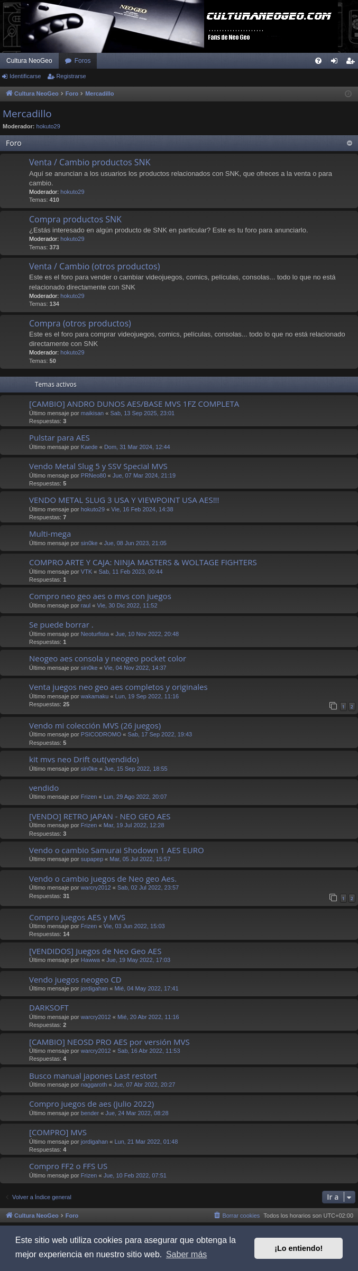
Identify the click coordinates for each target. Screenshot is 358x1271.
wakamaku (95, 696)
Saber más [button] (186, 1254)
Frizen (89, 796)
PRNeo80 (93, 475)
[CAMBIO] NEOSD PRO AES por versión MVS (109, 1041)
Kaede (89, 447)
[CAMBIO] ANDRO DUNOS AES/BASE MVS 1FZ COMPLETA (134, 403)
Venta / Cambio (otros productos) (94, 266)
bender (90, 1113)
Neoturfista (95, 634)
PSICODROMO (101, 734)
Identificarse (25, 76)
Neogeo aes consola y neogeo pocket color (107, 658)
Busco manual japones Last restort (93, 1075)
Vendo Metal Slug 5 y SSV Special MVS (98, 466)
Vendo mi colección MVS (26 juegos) (95, 725)
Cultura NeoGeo (29, 60)
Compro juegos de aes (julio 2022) (91, 1103)
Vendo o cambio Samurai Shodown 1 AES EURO (116, 850)
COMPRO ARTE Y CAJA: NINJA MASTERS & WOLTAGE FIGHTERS (143, 562)
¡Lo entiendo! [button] (298, 1248)
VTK (86, 571)
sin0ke (89, 543)
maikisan (92, 413)
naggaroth (94, 1084)
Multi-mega (50, 533)
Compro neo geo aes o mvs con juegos (100, 596)
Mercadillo (27, 113)
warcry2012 (96, 887)
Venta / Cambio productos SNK (89, 162)
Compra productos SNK (75, 219)
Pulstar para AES (59, 437)
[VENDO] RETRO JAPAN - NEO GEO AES (100, 816)
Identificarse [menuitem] (336, 63)
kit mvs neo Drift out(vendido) (84, 759)
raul (85, 605)
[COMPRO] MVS (58, 1132)
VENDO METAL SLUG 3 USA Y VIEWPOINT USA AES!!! (124, 499)
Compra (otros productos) (80, 323)
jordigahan (94, 988)
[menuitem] (318, 61)
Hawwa (90, 960)
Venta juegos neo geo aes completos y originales (118, 686)
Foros (83, 60)
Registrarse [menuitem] (352, 63)
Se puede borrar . (61, 624)
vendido (44, 787)
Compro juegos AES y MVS (77, 917)
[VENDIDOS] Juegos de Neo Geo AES (95, 951)
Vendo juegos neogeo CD (75, 979)
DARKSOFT (49, 1007)
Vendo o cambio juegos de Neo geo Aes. (103, 878)
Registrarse (71, 76)
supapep (92, 859)
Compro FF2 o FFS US (68, 1166)
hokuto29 (48, 126)
